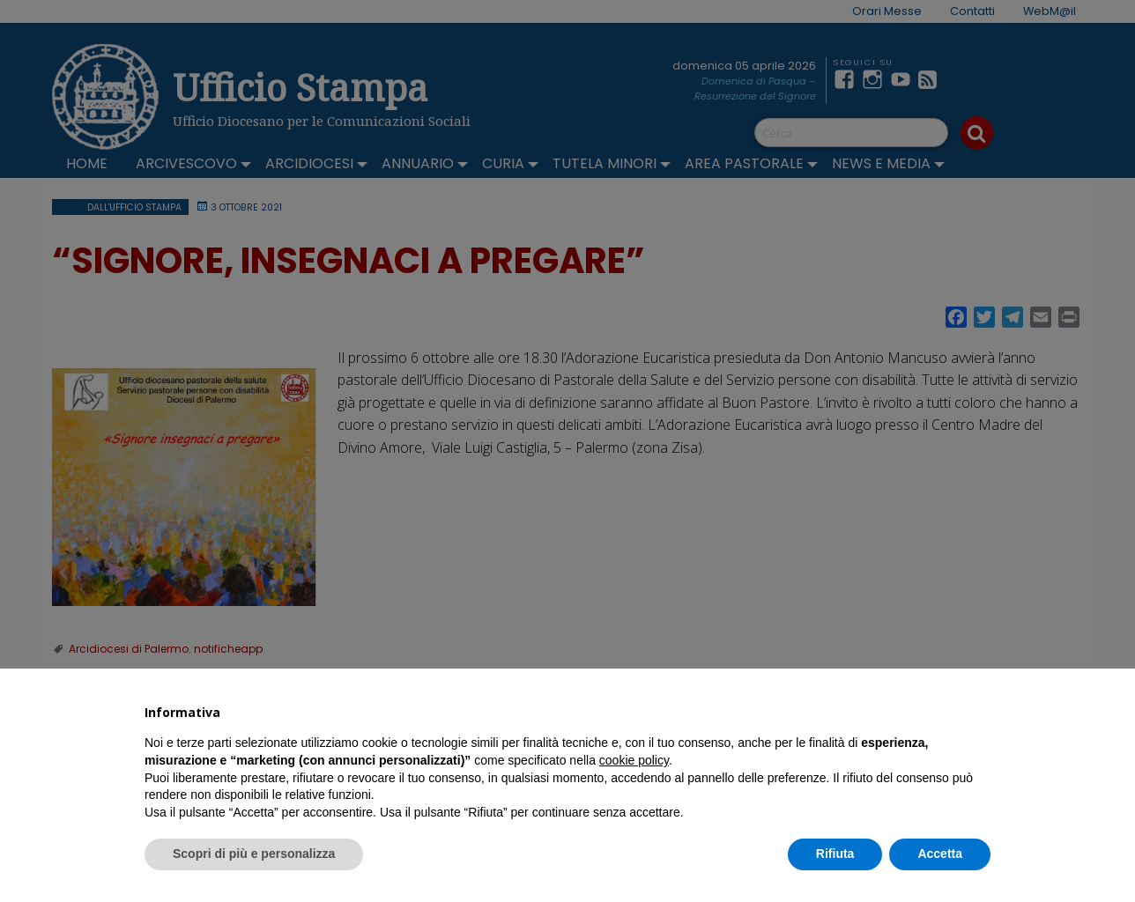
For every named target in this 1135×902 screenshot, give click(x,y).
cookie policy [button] (634, 760)
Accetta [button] (939, 854)
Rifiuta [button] (835, 854)
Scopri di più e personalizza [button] (254, 854)
